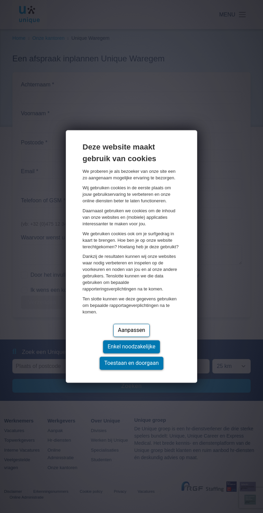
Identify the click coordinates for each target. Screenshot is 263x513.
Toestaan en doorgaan (131, 363)
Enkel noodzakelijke (131, 347)
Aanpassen (131, 330)
